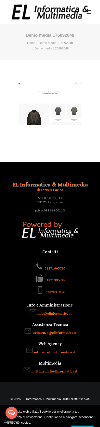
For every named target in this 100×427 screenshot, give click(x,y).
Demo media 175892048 (56, 43)
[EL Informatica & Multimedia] (50, 12)
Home (31, 43)
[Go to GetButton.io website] (11, 422)
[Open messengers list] (12, 413)
